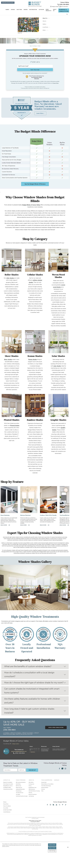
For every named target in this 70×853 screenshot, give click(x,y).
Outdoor (41, 9)
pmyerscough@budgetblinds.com (18, 751)
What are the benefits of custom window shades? (35, 666)
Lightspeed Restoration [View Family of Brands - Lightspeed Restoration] (20, 789)
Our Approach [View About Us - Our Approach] (31, 784)
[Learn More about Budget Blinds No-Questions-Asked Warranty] (40, 113)
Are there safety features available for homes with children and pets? (35, 700)
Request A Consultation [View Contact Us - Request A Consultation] (7, 782)
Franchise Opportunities (7, 2)
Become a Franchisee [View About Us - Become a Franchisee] (32, 794)
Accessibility (5, 808)
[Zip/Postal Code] (21, 770)
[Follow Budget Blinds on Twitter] (59, 804)
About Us (54, 10)
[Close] (67, 847)
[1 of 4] (33, 608)
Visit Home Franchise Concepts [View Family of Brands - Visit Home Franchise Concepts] (22, 796)
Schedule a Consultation (63, 10)
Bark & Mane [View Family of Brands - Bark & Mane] (18, 784)
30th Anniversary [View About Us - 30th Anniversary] (32, 789)
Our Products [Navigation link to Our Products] (35, 45)
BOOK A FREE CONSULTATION (56, 727)
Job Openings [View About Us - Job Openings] (31, 796)
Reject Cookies (52, 847)
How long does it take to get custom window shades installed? (35, 710)
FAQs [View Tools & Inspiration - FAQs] (42, 790)
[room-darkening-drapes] (9, 499)
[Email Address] (10, 770)
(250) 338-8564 (63, 4)
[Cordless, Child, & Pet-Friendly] (48, 515)
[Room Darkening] (9, 515)
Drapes (25, 9)
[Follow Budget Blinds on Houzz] (53, 804)
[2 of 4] (34, 608)
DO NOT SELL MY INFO (7, 810)
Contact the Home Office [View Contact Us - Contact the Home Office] (7, 789)
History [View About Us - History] (30, 785)
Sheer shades (8, 359)
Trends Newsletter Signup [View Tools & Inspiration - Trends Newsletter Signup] (46, 785)
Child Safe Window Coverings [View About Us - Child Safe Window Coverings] (34, 790)
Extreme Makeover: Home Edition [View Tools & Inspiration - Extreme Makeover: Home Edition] (47, 784)
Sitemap (4, 802)
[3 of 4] (35, 608)
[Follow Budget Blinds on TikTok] (66, 804)
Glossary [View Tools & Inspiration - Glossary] (43, 789)
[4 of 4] (36, 608)
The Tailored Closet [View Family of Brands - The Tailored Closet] (19, 792)
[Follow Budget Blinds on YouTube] (56, 804)
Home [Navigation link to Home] (31, 45)
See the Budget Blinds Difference (35, 184)
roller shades (10, 278)
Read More (32, 752)
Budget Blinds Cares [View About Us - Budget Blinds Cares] (32, 787)
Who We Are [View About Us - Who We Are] (31, 782)
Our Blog (56, 780)
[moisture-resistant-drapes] (28, 499)
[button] (54, 6)
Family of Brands (20, 780)
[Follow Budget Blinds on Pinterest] (63, 804)
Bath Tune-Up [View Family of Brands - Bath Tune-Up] (18, 785)
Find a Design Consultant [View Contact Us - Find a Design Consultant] (8, 784)
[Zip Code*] (35, 66)
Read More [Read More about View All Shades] (5, 525)
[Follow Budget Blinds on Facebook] (59, 768)
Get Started (35, 70)
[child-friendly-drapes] (48, 499)
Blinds (7, 9)
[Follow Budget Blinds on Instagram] (65, 768)
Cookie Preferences (6, 811)
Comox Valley (64, 2)
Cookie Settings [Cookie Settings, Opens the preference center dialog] (52, 850)
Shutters (19, 9)
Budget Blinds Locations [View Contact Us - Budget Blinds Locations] (8, 785)
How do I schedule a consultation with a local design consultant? (35, 674)
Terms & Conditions (7, 806)
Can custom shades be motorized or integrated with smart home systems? (35, 690)
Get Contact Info (64, 6)
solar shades (57, 366)
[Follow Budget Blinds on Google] (62, 768)
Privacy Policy (55, 83)
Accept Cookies (52, 844)
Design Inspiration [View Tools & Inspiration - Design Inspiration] (44, 787)
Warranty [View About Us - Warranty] (30, 792)
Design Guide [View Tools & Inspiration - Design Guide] (43, 782)
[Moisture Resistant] (28, 515)
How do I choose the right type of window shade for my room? (35, 682)
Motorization (33, 9)
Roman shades (32, 359)
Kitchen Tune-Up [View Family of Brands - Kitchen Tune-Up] (19, 787)
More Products (48, 10)
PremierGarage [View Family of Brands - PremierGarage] (18, 790)
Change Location (16, 743)
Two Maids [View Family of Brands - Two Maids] (18, 794)
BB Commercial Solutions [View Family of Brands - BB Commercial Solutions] (21, 782)
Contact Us (6, 780)
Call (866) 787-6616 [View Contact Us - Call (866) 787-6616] (7, 787)
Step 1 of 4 (36, 62)
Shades (13, 9)
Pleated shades (14, 425)
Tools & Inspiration (46, 780)
